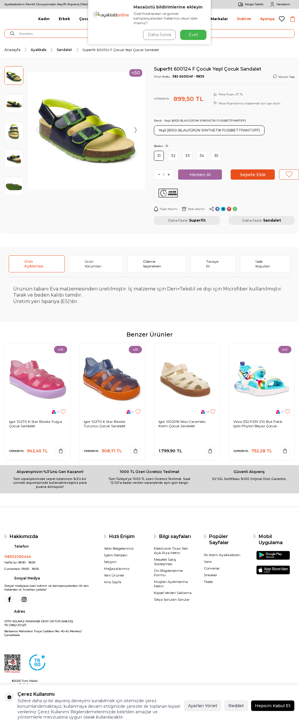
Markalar (219, 19)
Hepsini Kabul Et (273, 705)
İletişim (110, 562)
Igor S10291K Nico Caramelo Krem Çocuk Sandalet (182, 423)
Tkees (208, 581)
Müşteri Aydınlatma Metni (171, 583)
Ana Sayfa (112, 582)
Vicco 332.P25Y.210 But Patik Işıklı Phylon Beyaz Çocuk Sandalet (257, 423)
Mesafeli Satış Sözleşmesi (165, 561)
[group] (86, 130)
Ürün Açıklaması (33, 263)
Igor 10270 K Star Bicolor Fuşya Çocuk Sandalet (35, 423)
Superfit (197, 220)
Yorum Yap (284, 77)
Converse (211, 568)
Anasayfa (12, 50)
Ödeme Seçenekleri (152, 263)
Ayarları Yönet (202, 705)
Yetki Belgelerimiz (119, 548)
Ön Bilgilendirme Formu (168, 572)
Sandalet (64, 50)
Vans (208, 561)
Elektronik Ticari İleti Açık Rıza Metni (171, 550)
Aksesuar (192, 19)
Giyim (105, 19)
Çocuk (85, 19)
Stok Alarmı (193, 209)
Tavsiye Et (212, 263)
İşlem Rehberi (115, 555)
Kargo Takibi (249, 4)
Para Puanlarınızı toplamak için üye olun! (246, 103)
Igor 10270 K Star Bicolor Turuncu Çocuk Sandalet (105, 423)
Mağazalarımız (117, 568)
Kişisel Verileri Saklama (173, 593)
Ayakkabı (38, 50)
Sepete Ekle (253, 174)
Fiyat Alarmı (166, 209)
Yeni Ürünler (114, 575)
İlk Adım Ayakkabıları (222, 555)
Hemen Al (200, 174)
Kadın (44, 19)
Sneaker (210, 575)
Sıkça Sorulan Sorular (172, 599)
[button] (37, 130)
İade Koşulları (262, 263)
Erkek (64, 19)
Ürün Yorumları (93, 263)
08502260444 (17, 556)
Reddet (236, 705)
